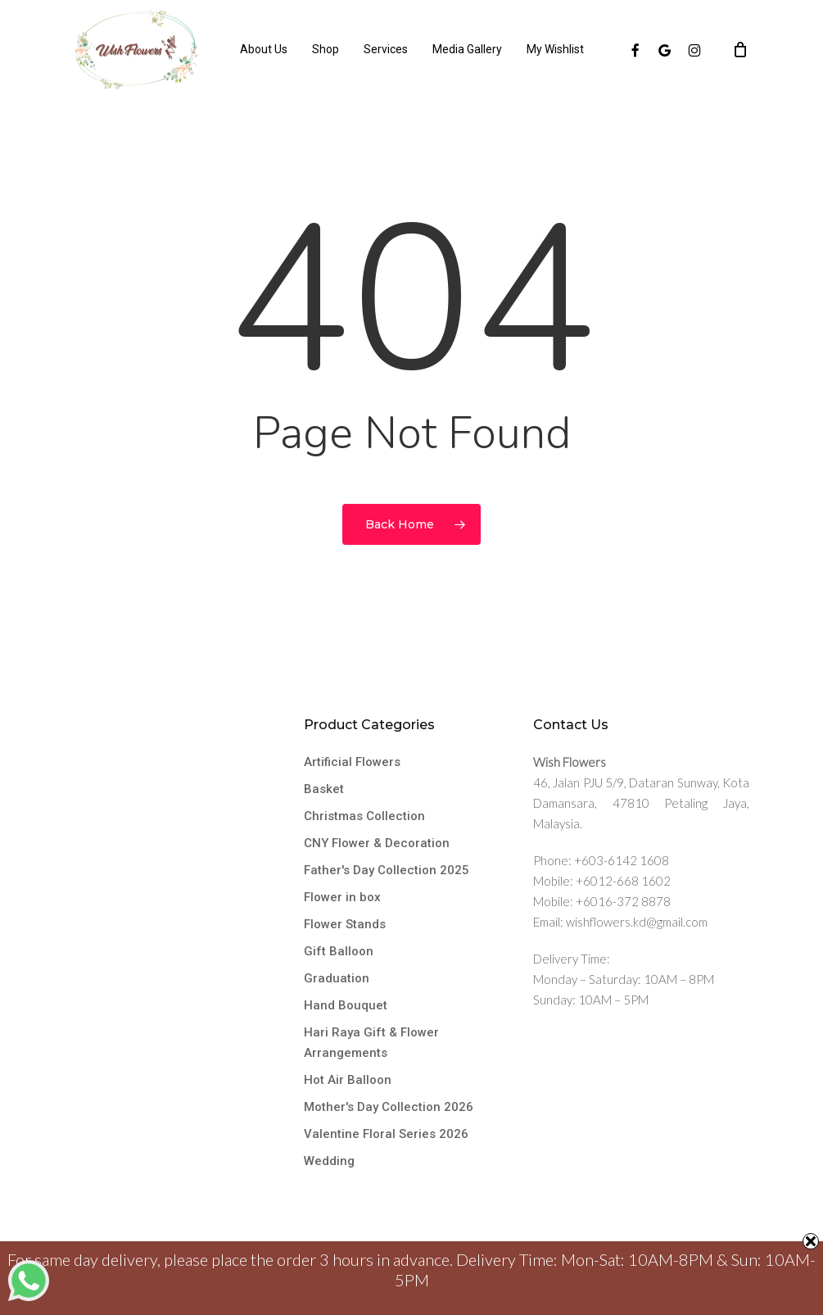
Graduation (336, 978)
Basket (324, 789)
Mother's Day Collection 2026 (388, 1107)
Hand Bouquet (345, 1005)
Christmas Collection (364, 816)
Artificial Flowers (352, 762)
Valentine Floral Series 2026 (386, 1134)
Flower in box (342, 897)
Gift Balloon (338, 951)
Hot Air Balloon (347, 1079)
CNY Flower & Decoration (377, 843)
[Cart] (740, 49)
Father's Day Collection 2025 (386, 870)
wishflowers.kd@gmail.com (637, 921)
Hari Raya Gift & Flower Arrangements (371, 1042)
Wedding (329, 1161)
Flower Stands (345, 924)
